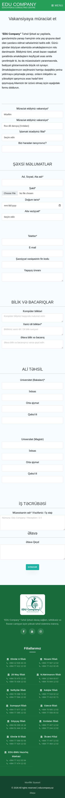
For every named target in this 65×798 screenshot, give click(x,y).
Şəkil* (32, 188)
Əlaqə (32, 793)
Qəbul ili (32, 414)
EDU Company (19, 5)
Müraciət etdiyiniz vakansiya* (33, 108)
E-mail (32, 247)
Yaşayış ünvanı (32, 270)
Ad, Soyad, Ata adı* (32, 176)
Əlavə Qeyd (32, 542)
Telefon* (32, 236)
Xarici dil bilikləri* (32, 324)
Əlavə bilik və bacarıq (32, 337)
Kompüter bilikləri (32, 311)
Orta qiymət (32, 403)
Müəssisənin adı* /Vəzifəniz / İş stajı (33, 512)
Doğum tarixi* (32, 199)
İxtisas (32, 391)
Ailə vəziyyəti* (32, 211)
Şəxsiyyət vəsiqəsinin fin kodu (32, 259)
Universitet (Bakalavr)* (32, 380)
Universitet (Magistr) (32, 439)
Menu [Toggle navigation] (57, 5)
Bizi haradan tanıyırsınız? (32, 143)
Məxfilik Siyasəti (32, 782)
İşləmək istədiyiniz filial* (32, 131)
